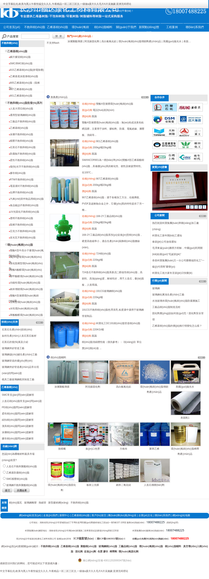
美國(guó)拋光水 (185, 386)
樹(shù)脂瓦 (15, 502)
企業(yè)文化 (146, 515)
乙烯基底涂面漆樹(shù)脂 (24, 76)
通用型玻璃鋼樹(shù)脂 (23, 115)
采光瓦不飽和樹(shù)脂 (23, 237)
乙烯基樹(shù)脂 (57, 27)
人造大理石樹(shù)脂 (21, 108)
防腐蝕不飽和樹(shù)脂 (23, 153)
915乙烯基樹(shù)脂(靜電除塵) (27, 69)
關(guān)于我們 (126, 27)
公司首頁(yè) (11, 27)
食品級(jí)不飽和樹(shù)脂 (24, 205)
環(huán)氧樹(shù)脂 (20, 244)
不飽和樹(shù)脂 (34, 27)
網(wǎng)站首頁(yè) (30, 515)
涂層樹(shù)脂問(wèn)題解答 (18, 432)
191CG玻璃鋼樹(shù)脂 (109, 291)
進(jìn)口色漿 (92, 448)
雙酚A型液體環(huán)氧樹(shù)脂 (114, 103)
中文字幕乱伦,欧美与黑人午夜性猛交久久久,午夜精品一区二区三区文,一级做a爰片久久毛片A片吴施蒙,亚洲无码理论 (67, 3)
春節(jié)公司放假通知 (164, 241)
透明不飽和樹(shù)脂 (21, 218)
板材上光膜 (93, 485)
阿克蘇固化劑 (92, 386)
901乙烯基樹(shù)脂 (21, 95)
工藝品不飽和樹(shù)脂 (23, 121)
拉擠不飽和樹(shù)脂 (21, 192)
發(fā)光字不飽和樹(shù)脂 (24, 166)
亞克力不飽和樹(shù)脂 (23, 231)
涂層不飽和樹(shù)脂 (21, 134)
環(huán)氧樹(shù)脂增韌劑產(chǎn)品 (154, 389)
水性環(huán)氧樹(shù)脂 (24, 308)
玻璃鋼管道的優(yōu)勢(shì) (17, 360)
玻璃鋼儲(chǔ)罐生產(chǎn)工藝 (19, 354)
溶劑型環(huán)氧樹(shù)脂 (25, 302)
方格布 (123, 448)
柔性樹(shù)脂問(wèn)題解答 (18, 413)
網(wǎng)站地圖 (181, 515)
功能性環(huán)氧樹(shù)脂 (25, 282)
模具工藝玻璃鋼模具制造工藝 (18, 379)
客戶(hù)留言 (99, 515)
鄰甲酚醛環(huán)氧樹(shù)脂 (26, 276)
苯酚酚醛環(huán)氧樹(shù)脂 (26, 315)
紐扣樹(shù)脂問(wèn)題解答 (18, 419)
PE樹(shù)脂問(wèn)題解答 (17, 407)
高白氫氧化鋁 (123, 386)
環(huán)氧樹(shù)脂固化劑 (62, 488)
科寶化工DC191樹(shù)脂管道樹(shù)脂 (118, 323)
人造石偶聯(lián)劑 (154, 485)
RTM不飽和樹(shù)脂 (21, 179)
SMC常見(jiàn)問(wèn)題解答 (18, 394)
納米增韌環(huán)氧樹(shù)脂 (26, 289)
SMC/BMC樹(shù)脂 (21, 63)
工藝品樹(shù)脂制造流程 (166, 307)
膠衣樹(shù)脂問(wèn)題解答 (18, 438)
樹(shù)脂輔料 (103, 27)
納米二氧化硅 (123, 485)
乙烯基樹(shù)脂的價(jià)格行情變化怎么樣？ (177, 325)
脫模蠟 (62, 448)
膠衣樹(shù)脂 (18, 173)
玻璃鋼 (156, 288)
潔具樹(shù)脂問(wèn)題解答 (18, 426)
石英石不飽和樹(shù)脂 (23, 147)
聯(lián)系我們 (195, 27)
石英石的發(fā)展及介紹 (15, 342)
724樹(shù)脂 (103, 253)
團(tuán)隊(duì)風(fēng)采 (122, 515)
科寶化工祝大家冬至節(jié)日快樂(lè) (172, 273)
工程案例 (172, 27)
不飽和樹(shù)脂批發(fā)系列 (24, 102)
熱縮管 (42, 502)
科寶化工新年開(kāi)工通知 (167, 235)
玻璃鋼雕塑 (30, 502)
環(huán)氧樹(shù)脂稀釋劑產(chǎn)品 (185, 451)
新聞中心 (64, 515)
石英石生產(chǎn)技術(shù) (17, 329)
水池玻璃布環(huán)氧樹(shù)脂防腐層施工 (176, 300)
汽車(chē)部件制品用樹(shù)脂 (27, 198)
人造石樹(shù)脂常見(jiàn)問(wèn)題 (22, 401)
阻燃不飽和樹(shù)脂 (21, 224)
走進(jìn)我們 (50, 515)
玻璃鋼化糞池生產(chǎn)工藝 (168, 294)
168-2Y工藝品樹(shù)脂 (109, 216)
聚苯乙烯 (154, 448)
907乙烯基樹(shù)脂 (21, 89)
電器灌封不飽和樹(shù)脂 (24, 186)
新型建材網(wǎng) (58, 502)
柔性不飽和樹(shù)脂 (21, 160)
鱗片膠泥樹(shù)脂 (20, 57)
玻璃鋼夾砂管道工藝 (13, 348)
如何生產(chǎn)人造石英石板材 (19, 335)
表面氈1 (185, 417)
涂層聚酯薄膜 (61, 386)
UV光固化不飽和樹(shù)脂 (24, 211)
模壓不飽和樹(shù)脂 (21, 140)
